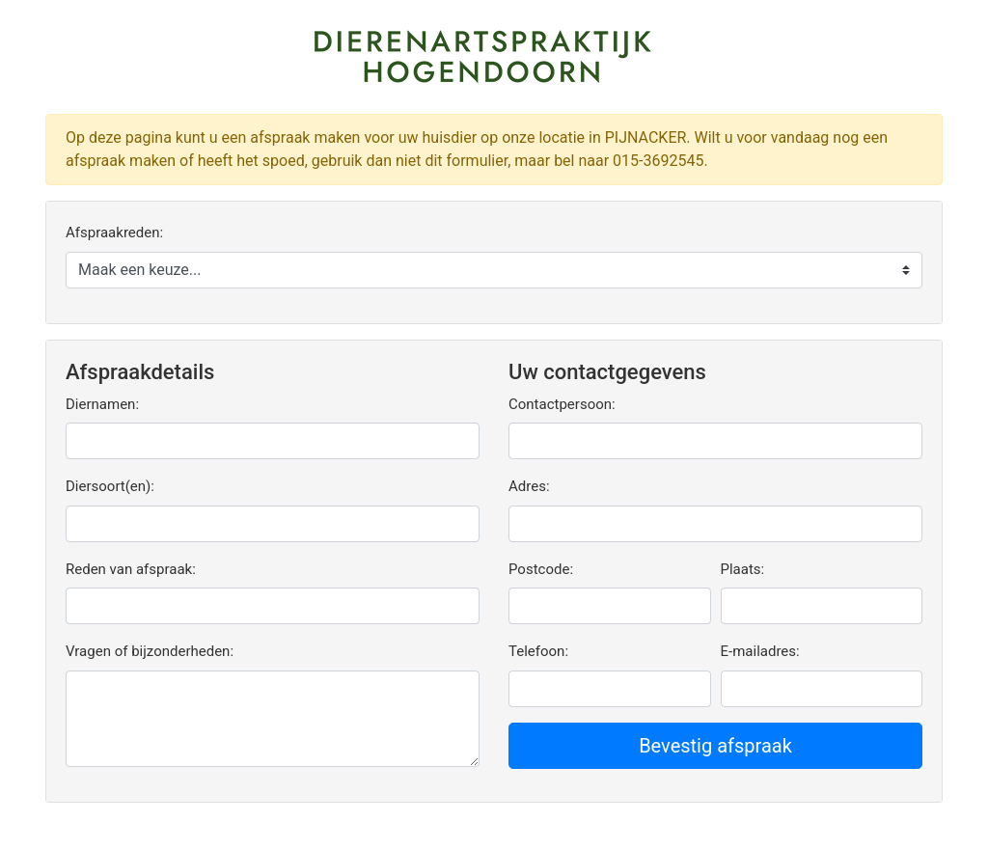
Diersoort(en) (108, 486)
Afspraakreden (112, 232)
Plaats (741, 569)
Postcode (538, 569)
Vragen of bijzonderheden (148, 651)
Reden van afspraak (129, 569)
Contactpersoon (560, 404)
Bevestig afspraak (715, 745)
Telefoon (536, 651)
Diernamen (100, 404)
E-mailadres (759, 651)
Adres (527, 486)
